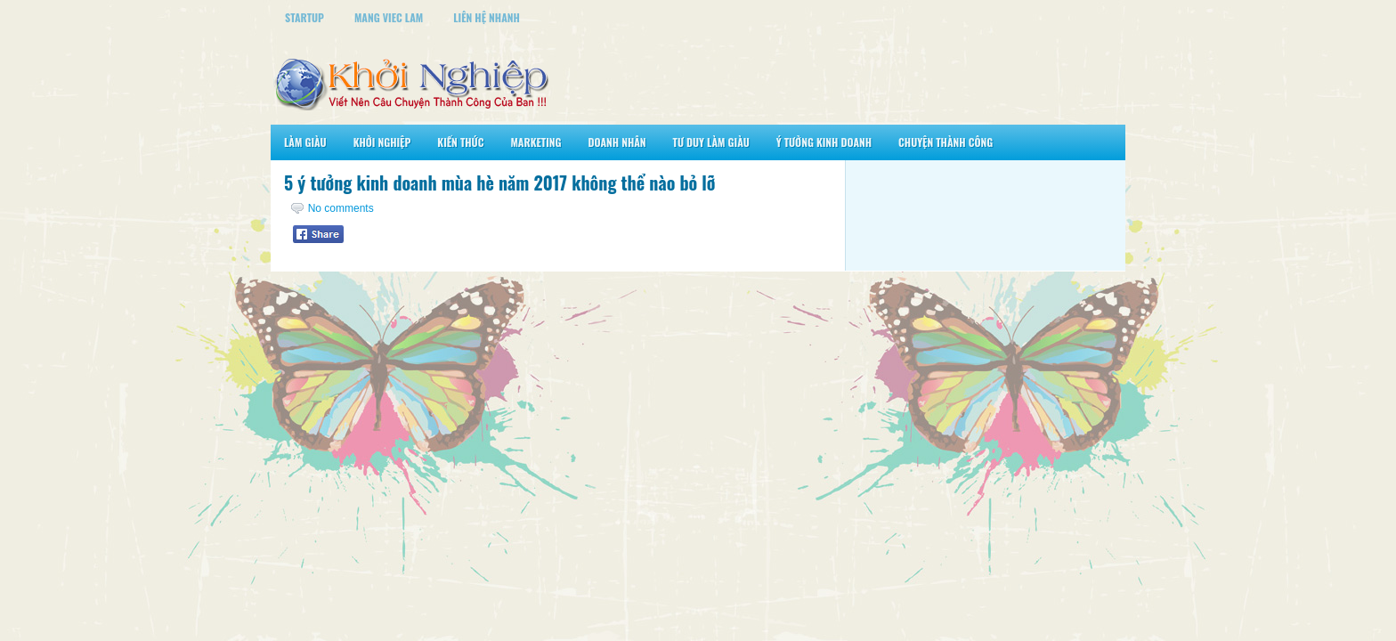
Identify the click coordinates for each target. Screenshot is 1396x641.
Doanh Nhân (617, 142)
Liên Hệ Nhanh (486, 17)
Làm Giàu (305, 142)
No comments (341, 208)
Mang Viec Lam (388, 17)
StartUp (304, 17)
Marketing (535, 142)
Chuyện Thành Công (945, 142)
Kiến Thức (460, 142)
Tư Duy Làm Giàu (711, 142)
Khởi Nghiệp (382, 142)
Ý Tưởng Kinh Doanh (824, 142)
